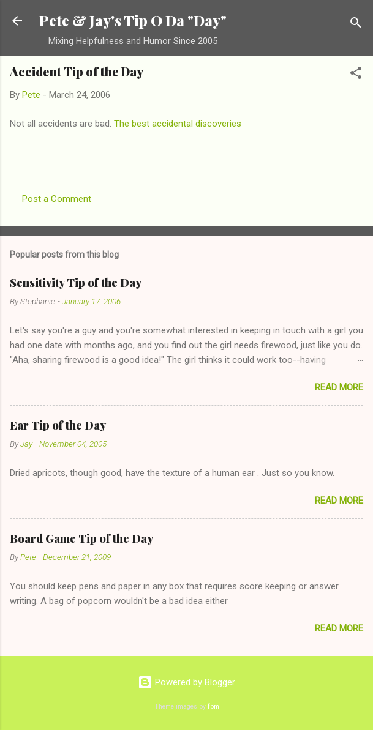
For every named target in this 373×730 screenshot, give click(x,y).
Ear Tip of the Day (58, 425)
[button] (356, 74)
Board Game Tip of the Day (81, 538)
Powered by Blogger (186, 682)
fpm (213, 706)
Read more (339, 387)
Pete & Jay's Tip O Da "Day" (133, 20)
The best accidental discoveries (177, 123)
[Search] (356, 24)
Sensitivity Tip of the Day (75, 282)
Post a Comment (56, 198)
